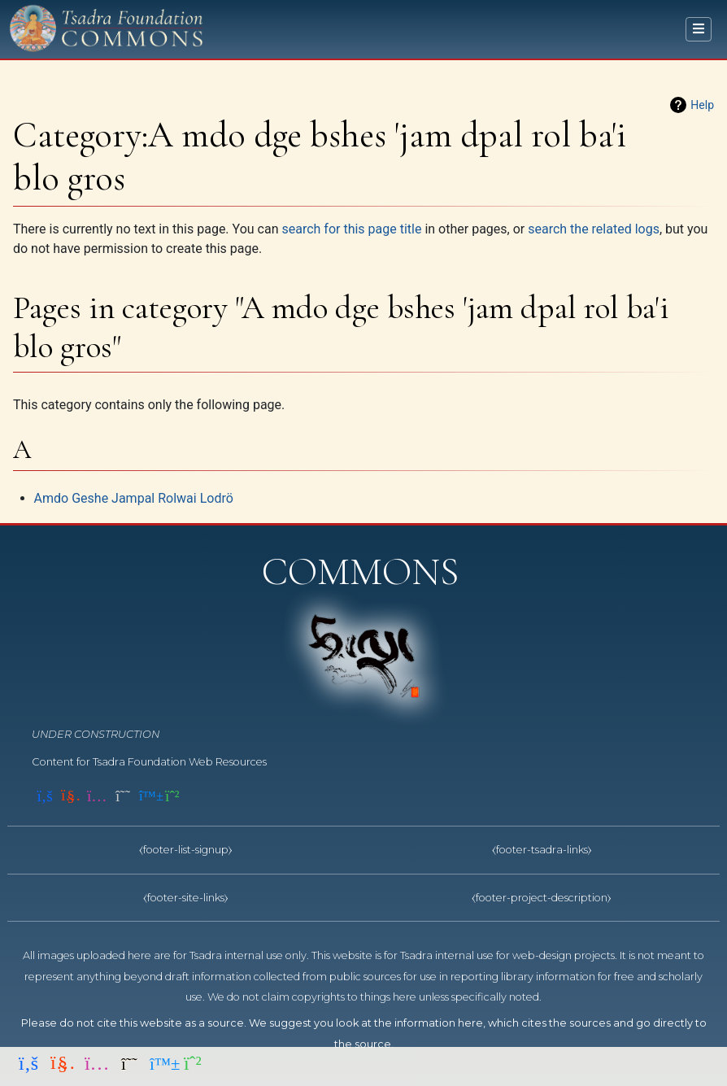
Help (702, 104)
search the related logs (594, 229)
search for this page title (351, 229)
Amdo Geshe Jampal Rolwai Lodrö (133, 498)
